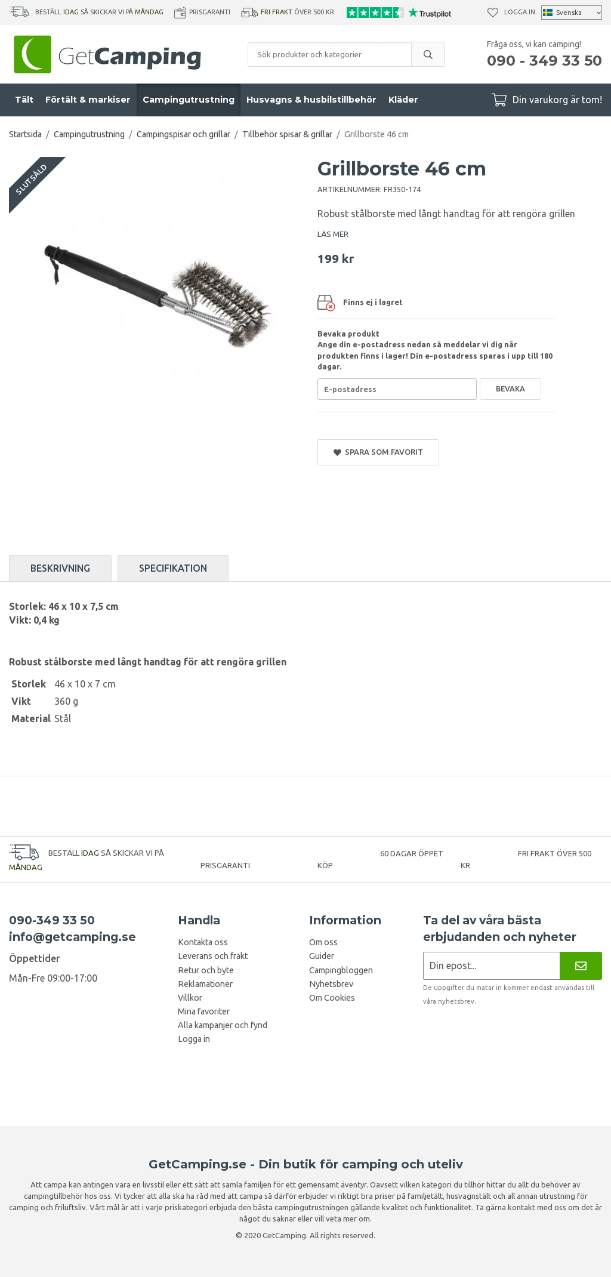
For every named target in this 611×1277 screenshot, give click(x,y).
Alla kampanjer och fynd (222, 1025)
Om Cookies (332, 998)
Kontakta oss (203, 942)
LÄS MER (332, 234)
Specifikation (173, 568)
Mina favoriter (204, 1011)
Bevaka (510, 388)
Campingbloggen (341, 970)
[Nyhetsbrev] (581, 966)
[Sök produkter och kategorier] (329, 54)
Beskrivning (60, 568)
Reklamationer (205, 984)
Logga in (519, 12)
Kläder (403, 99)
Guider (321, 956)
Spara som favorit (378, 452)
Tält (24, 99)
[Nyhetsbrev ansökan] (491, 966)
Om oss (323, 942)
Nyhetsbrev (331, 984)
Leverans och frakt (213, 956)
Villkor (190, 998)
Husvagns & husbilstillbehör (311, 99)
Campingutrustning (188, 99)
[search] (428, 54)
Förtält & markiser (88, 99)
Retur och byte (206, 970)
